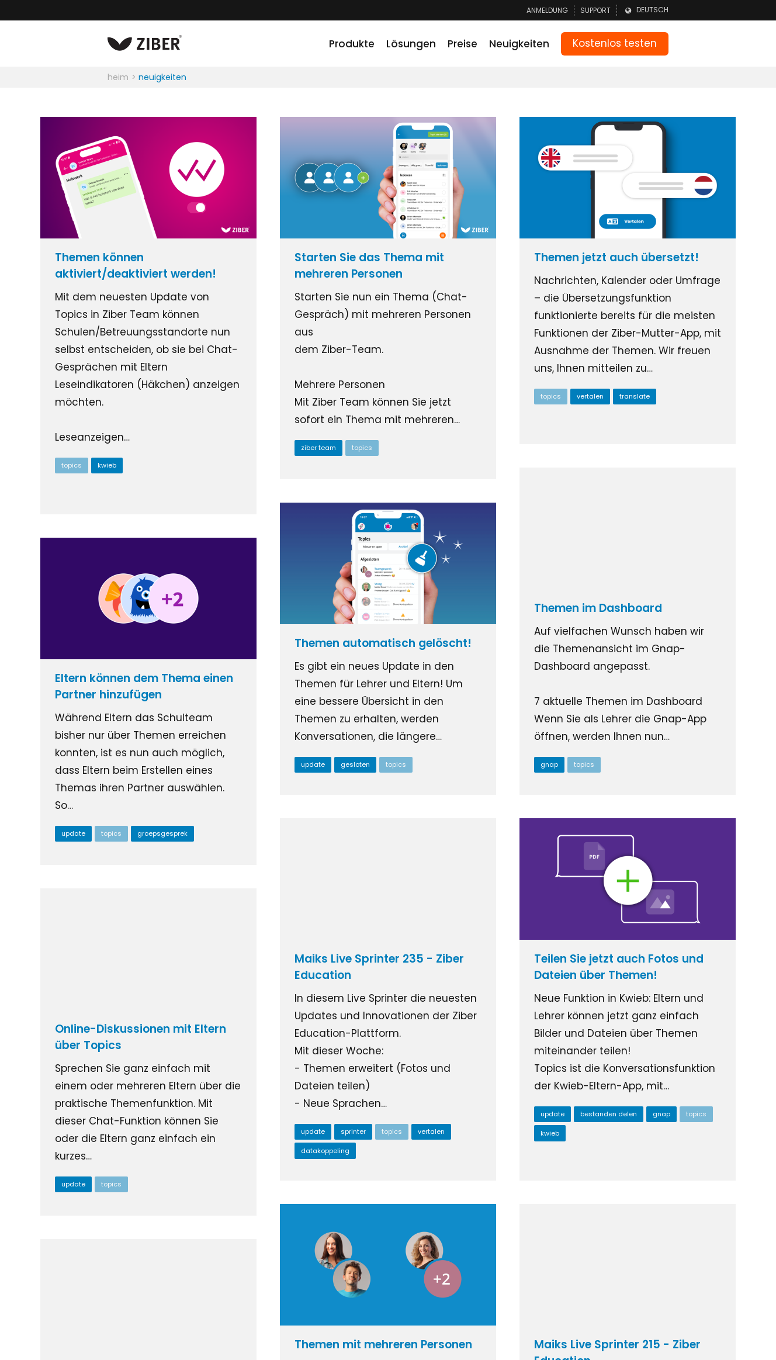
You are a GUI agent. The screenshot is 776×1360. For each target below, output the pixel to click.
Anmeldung (547, 10)
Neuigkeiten (519, 44)
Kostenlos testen (615, 43)
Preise (462, 44)
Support (595, 10)
